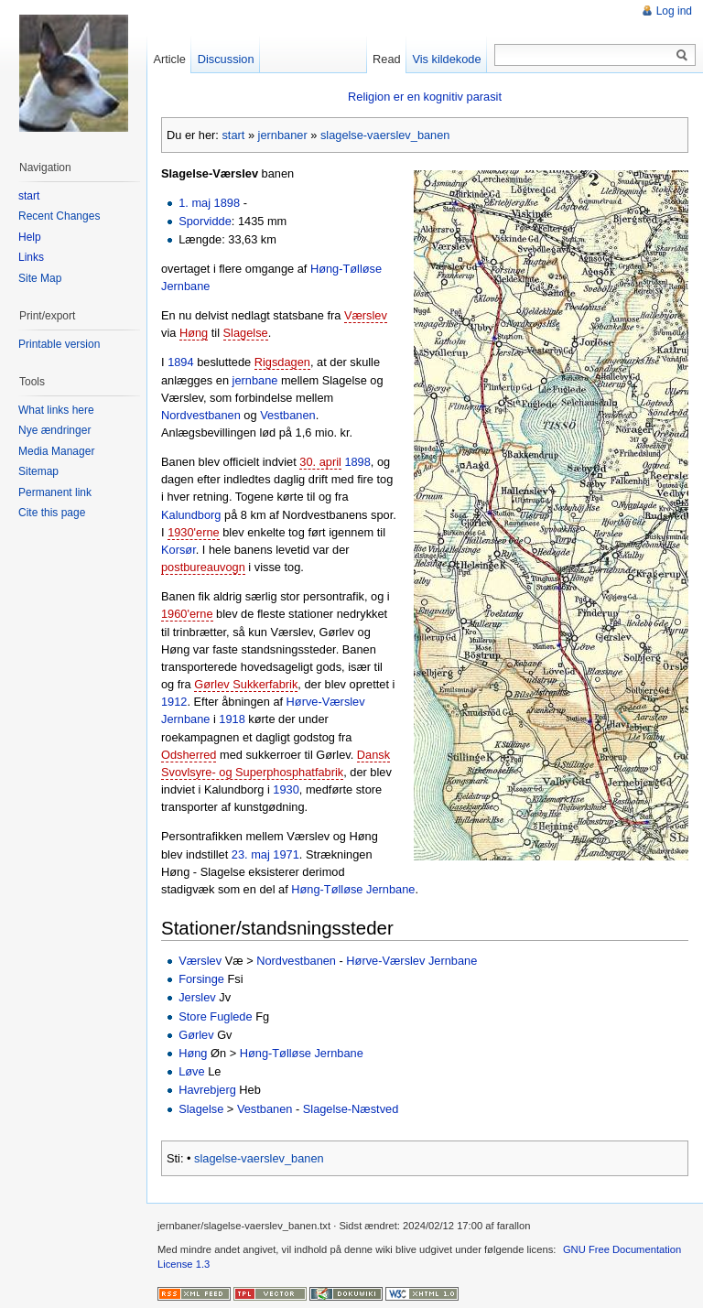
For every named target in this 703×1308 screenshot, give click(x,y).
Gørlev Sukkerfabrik (245, 684)
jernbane (255, 380)
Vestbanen (288, 415)
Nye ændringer (54, 430)
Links (31, 257)
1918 (231, 719)
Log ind (674, 11)
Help (29, 237)
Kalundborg (191, 515)
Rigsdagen (282, 362)
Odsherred (188, 755)
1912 (174, 701)
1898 (227, 203)
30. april (320, 462)
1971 (285, 854)
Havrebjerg (207, 1090)
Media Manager (56, 451)
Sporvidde (205, 221)
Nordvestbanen (201, 415)
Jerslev (197, 997)
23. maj (251, 854)
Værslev (365, 315)
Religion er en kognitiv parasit (425, 96)
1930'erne (194, 532)
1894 (180, 362)
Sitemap (38, 471)
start (233, 135)
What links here (56, 410)
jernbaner (283, 135)
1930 (285, 789)
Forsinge (201, 979)
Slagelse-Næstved (351, 1109)
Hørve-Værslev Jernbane (411, 960)
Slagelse (245, 333)
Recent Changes (59, 216)
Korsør (178, 550)
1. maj (194, 203)
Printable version (59, 344)
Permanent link (55, 492)
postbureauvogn (203, 567)
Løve (191, 1071)
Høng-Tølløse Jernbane (353, 889)
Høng (193, 333)
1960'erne (187, 614)
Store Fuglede (215, 1016)
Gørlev (195, 1035)
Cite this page (51, 512)
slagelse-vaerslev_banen (385, 135)
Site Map (39, 278)
